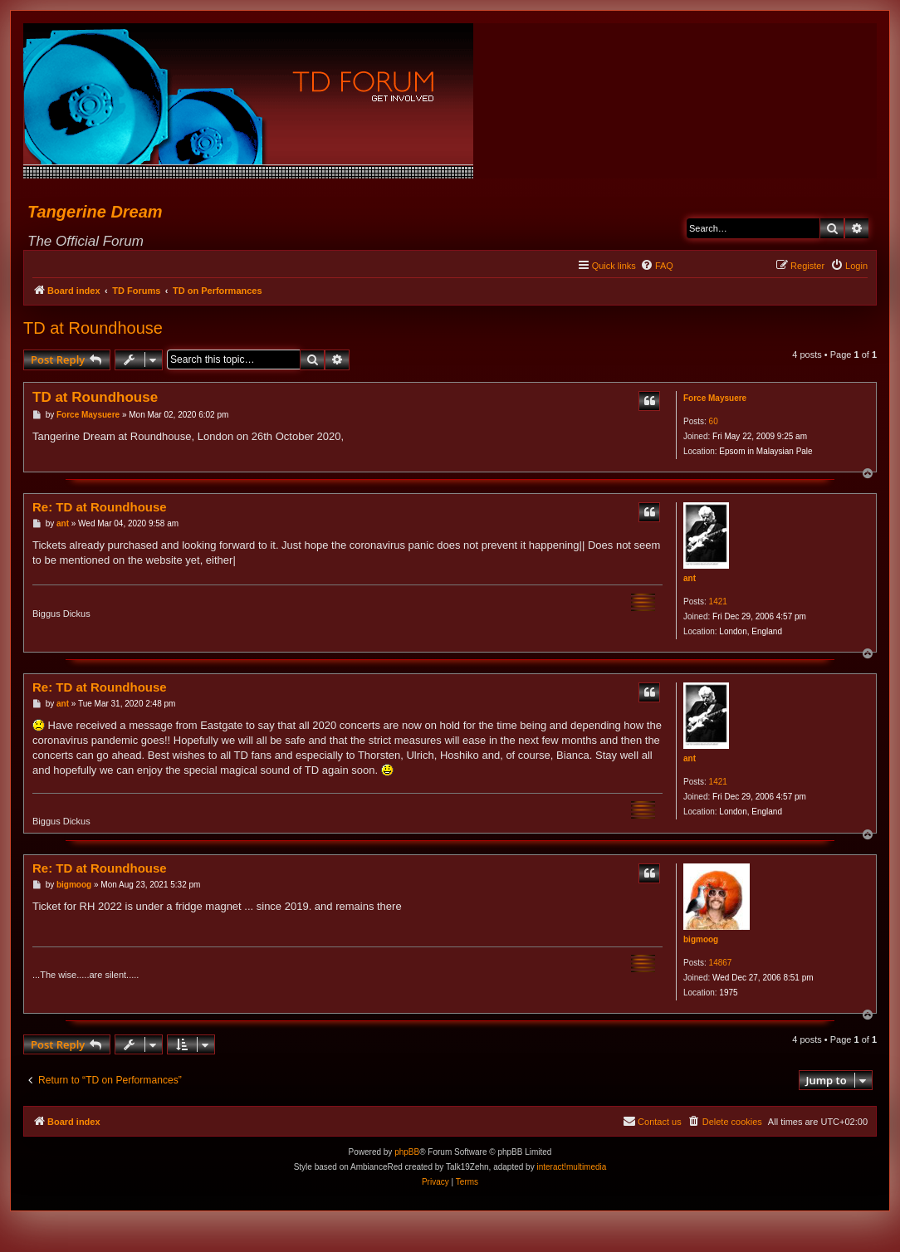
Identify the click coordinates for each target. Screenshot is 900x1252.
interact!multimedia (571, 1166)
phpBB (406, 1152)
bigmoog (700, 939)
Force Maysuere (714, 398)
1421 (718, 601)
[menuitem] (656, 266)
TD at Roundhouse (93, 328)
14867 (720, 962)
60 (713, 421)
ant (689, 578)
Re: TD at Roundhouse (99, 507)
